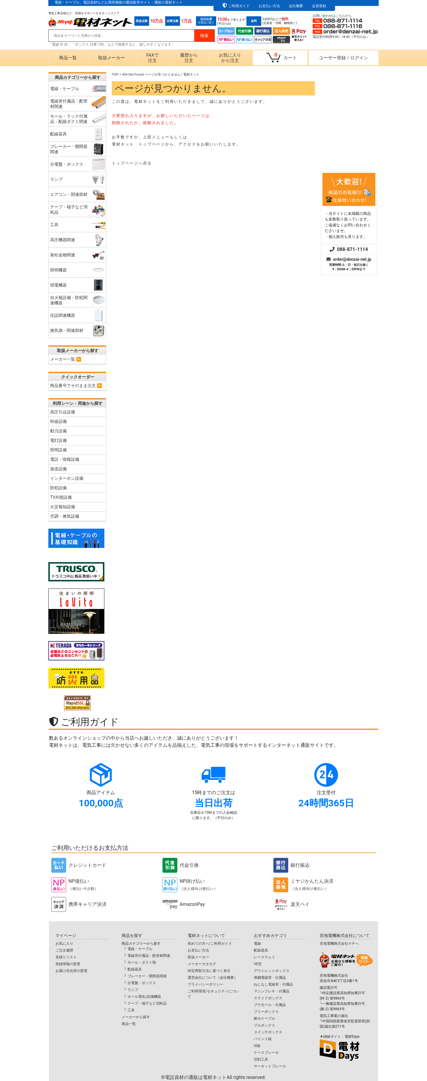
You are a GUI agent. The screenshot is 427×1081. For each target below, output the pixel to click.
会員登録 (319, 6)
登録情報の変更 (67, 964)
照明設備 (58, 449)
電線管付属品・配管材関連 (149, 956)
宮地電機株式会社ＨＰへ (339, 943)
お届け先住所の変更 (71, 971)
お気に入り (64, 943)
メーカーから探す (136, 1017)
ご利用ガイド (239, 6)
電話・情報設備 (64, 459)
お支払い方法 (269, 6)
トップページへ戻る (132, 163)
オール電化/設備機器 (144, 996)
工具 (131, 1010)
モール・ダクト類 (142, 962)
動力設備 (58, 430)
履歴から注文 (189, 57)
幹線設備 (58, 421)
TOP (115, 74)
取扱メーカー (111, 57)
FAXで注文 (152, 57)
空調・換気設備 (64, 516)
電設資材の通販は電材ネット (215, 1077)
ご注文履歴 (64, 950)
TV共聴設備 (61, 497)
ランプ (133, 990)
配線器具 (135, 969)
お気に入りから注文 (230, 57)
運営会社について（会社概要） (213, 978)
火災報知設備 (62, 506)
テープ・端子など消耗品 (147, 1003)
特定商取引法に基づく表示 (209, 971)
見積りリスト (66, 957)
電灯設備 (58, 440)
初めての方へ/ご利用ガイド (210, 943)
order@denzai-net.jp (349, 169)
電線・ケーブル (140, 949)
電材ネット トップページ (138, 144)
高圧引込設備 (62, 412)
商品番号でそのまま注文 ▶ (76, 385)
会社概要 (296, 6)
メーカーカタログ (202, 964)
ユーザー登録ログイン (343, 57)
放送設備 (58, 468)
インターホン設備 (66, 478)
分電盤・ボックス (142, 983)
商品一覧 (68, 57)
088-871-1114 (349, 159)
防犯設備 (58, 487)
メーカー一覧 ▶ (65, 359)
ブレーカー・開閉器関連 (147, 976)
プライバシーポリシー (205, 984)
